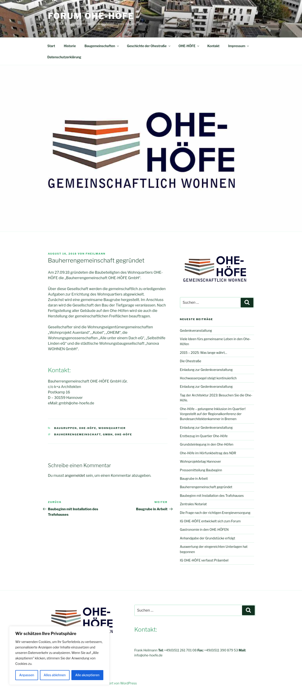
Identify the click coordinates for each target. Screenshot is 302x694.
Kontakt (213, 46)
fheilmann (96, 253)
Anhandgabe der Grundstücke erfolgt (207, 538)
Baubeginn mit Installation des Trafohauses (212, 496)
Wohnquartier (112, 428)
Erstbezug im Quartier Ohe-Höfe (204, 436)
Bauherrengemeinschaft (77, 434)
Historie (70, 46)
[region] (59, 655)
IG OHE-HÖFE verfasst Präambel (204, 560)
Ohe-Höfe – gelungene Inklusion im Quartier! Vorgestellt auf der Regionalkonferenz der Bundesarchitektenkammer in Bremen (213, 414)
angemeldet (75, 475)
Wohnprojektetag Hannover (200, 461)
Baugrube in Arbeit (194, 478)
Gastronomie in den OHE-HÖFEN (204, 529)
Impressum (239, 46)
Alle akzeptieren (87, 675)
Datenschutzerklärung (64, 57)
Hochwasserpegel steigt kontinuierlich (208, 378)
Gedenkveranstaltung (196, 330)
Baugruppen (65, 428)
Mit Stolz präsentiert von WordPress (110, 683)
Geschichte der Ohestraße (149, 46)
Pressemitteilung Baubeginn (201, 470)
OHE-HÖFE (189, 46)
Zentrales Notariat (193, 504)
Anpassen (26, 675)
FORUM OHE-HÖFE (91, 16)
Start (51, 46)
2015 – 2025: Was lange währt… (203, 353)
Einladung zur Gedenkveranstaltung (206, 370)
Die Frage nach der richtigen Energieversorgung (215, 513)
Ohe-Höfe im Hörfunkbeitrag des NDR (208, 453)
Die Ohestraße (190, 361)
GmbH (108, 434)
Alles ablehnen (55, 675)
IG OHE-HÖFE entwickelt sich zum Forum (210, 521)
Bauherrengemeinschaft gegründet (206, 487)
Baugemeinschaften (101, 46)
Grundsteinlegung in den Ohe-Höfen (206, 444)
